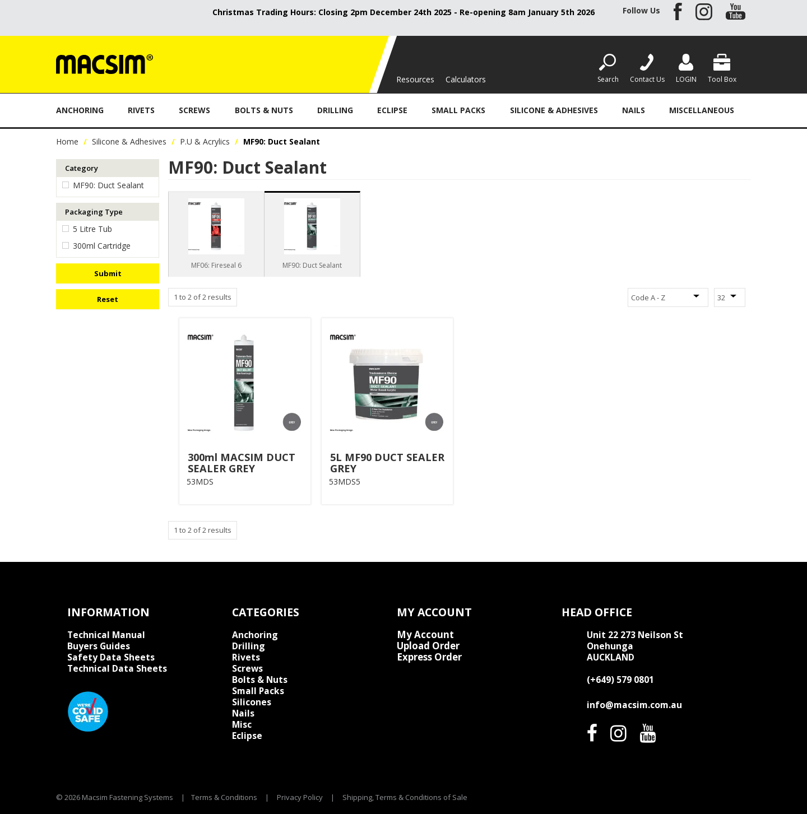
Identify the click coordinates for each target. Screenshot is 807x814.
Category (81, 168)
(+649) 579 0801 (620, 679)
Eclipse (392, 110)
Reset (107, 299)
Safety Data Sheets (111, 657)
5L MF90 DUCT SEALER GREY (387, 462)
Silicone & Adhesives (554, 110)
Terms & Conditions (224, 797)
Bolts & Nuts (264, 110)
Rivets (141, 110)
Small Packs (458, 110)
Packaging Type (94, 212)
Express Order (429, 657)
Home (67, 141)
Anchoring (80, 110)
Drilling (335, 110)
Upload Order (428, 646)
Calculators (466, 79)
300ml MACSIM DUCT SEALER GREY (241, 462)
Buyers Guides (98, 646)
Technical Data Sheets (117, 668)
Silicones (251, 702)
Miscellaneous (701, 110)
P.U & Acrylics (205, 141)
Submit (108, 273)
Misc (242, 724)
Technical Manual (106, 635)
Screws (194, 110)
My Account (425, 634)
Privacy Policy (300, 797)
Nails (633, 110)
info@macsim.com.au (634, 705)
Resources (415, 79)
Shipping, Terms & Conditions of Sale (404, 797)
